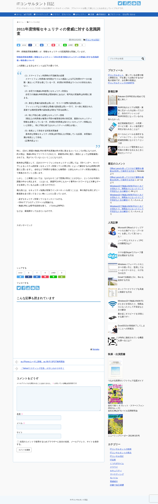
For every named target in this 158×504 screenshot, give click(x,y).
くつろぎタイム (117, 463)
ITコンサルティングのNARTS (121, 83)
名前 (20, 414)
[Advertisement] (37, 244)
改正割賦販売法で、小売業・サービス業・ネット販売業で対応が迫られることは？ (131, 126)
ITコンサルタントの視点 (120, 453)
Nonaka (95, 349)
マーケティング (117, 474)
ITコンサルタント (116, 75)
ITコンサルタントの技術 (120, 449)
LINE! (70, 45)
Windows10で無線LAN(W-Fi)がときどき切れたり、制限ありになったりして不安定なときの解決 (127, 188)
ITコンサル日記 (92, 40)
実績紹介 (114, 481)
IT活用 (113, 460)
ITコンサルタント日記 (35, 4)
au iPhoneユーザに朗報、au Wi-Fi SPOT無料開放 (40, 362)
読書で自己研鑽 (117, 485)
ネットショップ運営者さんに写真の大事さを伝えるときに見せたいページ (131, 150)
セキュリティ (116, 471)
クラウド (114, 467)
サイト (20, 432)
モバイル (114, 478)
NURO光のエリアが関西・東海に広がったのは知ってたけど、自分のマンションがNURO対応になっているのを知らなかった (126, 113)
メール (21, 423)
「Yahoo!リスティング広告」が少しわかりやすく (39, 369)
